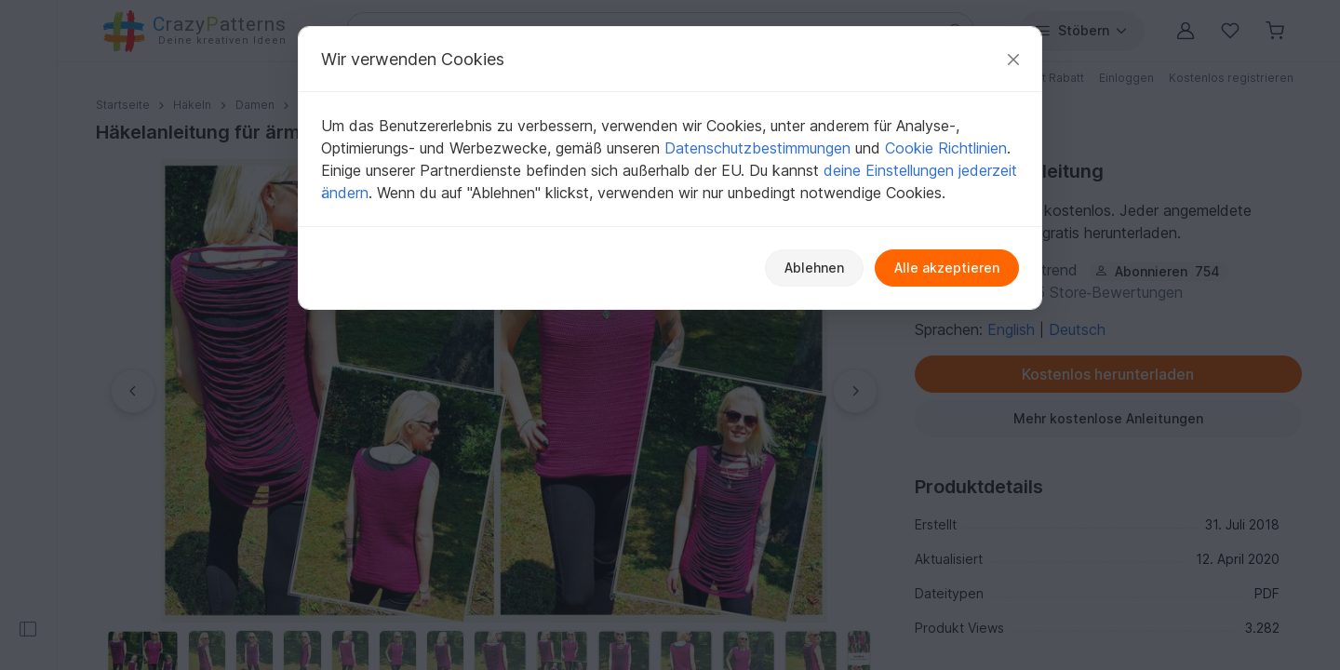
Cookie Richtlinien (946, 148)
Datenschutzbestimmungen (757, 148)
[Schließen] (1013, 59)
